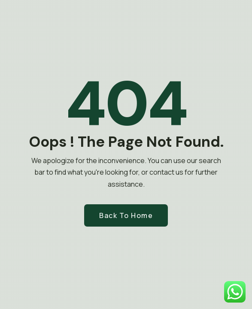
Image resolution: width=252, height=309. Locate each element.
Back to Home (126, 215)
